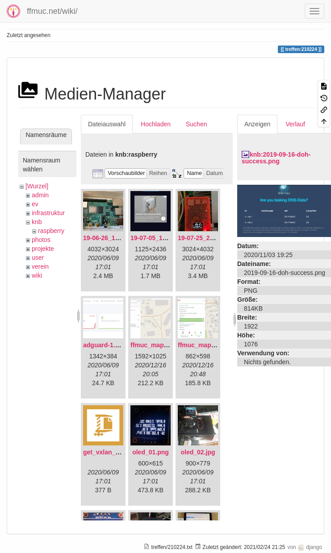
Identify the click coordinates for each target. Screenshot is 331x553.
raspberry (51, 230)
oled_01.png (150, 452)
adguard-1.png (104, 345)
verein (40, 266)
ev (35, 204)
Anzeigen (257, 124)
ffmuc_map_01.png (159, 345)
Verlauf (295, 124)
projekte (43, 248)
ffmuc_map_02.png (206, 345)
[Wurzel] (36, 186)
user (38, 257)
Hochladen (156, 124)
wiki (37, 275)
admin (40, 195)
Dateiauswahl (107, 124)
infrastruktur (48, 212)
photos (41, 239)
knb (37, 221)
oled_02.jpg (197, 452)
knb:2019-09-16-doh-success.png (276, 158)
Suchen (196, 124)
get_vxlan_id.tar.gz (111, 452)
